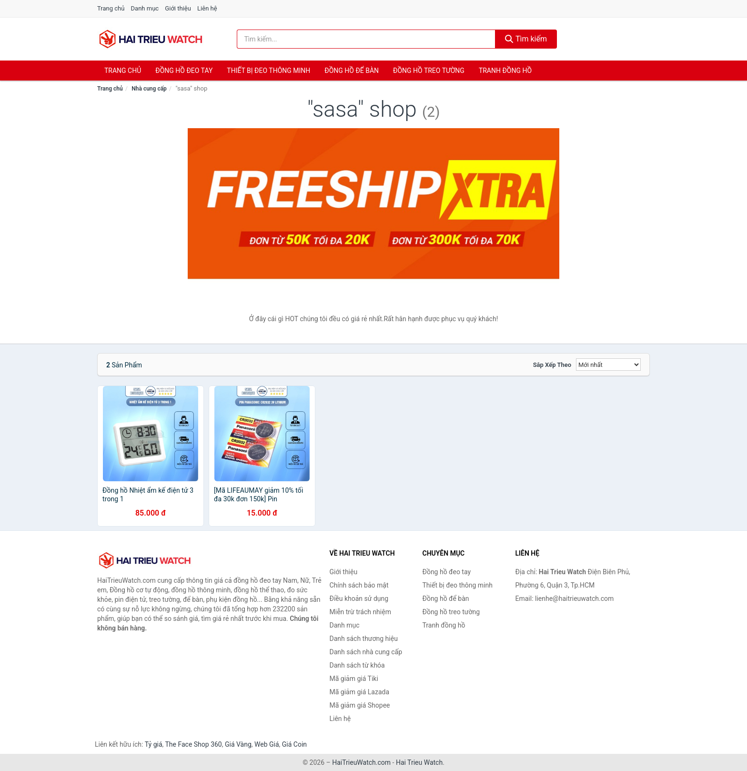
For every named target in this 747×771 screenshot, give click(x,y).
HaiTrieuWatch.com (361, 762)
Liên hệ (207, 8)
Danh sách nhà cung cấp (366, 652)
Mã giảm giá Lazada (360, 692)
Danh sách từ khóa (357, 665)
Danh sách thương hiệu (364, 638)
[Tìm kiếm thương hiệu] (366, 39)
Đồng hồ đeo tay (183, 70)
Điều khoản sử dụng (359, 598)
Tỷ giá (153, 744)
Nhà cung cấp (149, 88)
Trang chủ (110, 8)
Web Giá (266, 744)
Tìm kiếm (526, 38)
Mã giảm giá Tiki (354, 678)
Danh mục (145, 8)
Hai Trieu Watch (419, 762)
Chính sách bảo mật (359, 585)
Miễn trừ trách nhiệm (360, 612)
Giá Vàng (238, 744)
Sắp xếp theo (552, 364)
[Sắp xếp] (608, 364)
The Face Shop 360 (193, 744)
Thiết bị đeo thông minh (268, 70)
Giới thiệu (178, 8)
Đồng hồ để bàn (351, 70)
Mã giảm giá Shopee (360, 705)
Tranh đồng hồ (505, 70)
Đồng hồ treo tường (428, 70)
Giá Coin (294, 744)
